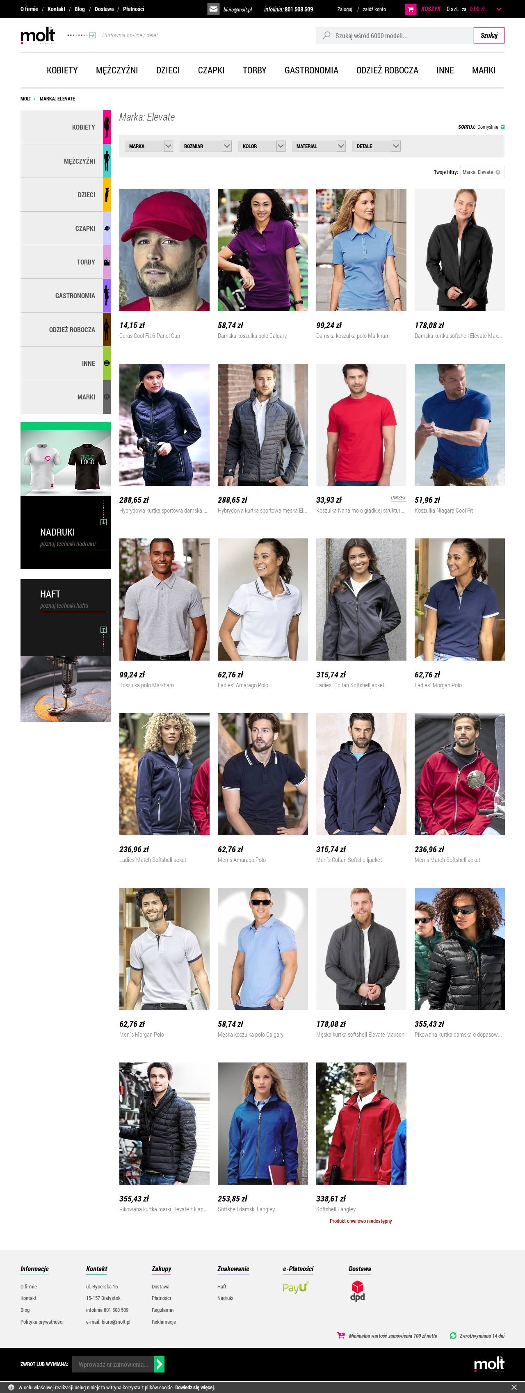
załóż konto (374, 9)
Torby (255, 70)
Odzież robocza (387, 70)
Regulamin (162, 1309)
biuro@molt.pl (238, 9)
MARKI (86, 396)
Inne (445, 70)
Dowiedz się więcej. (195, 1387)
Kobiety (62, 70)
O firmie (29, 9)
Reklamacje (164, 1321)
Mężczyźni (117, 70)
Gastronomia (311, 70)
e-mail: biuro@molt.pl (108, 1321)
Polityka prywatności (42, 1321)
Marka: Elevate (481, 172)
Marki (484, 70)
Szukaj (489, 35)
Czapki (211, 70)
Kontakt (56, 9)
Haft (221, 1286)
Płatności (133, 9)
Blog (80, 9)
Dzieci (168, 70)
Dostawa (104, 9)
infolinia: (288, 9)
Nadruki (225, 1298)
